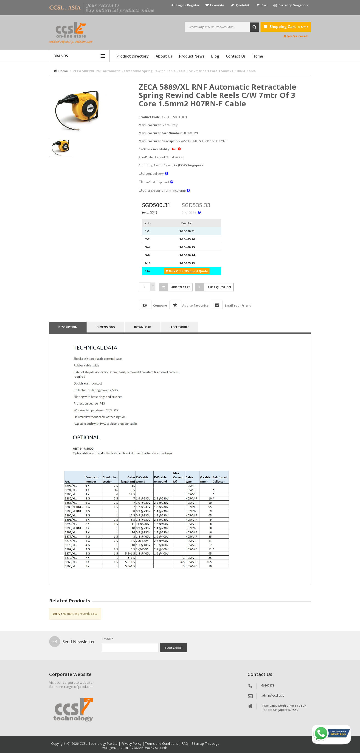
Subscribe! (174, 647)
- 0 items (285, 26)
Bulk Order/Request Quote (187, 271)
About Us (164, 56)
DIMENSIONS (106, 327)
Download (142, 327)
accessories (180, 327)
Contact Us (236, 56)
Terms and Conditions (162, 743)
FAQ (185, 743)
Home (258, 56)
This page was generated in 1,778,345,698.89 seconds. (160, 745)
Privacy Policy (131, 743)
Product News (191, 56)
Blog (215, 56)
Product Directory (132, 56)
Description (67, 327)
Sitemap (198, 743)
